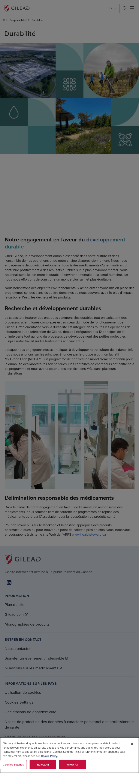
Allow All (72, 765)
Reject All (43, 765)
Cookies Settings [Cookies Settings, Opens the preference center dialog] (13, 765)
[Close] (132, 744)
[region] (69, 755)
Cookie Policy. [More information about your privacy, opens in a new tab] (49, 756)
